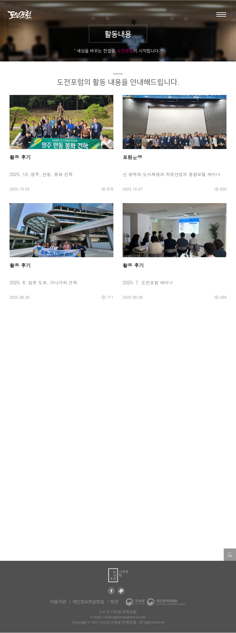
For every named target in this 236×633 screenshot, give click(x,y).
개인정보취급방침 (88, 602)
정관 (114, 602)
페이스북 (111, 591)
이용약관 (58, 602)
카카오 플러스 (121, 591)
